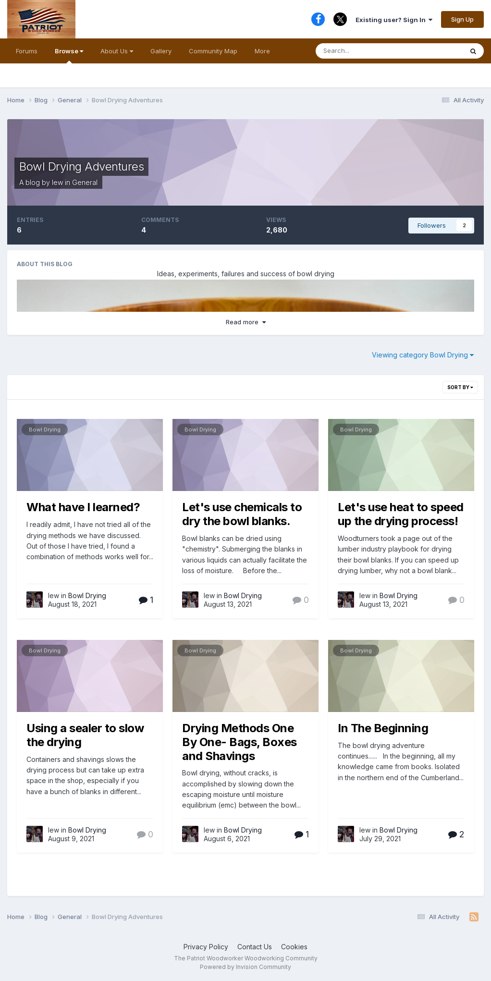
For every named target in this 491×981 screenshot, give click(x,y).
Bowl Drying (45, 429)
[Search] (366, 51)
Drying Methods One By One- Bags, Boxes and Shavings (239, 742)
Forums (26, 51)
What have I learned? (83, 507)
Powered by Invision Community (245, 966)
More (262, 51)
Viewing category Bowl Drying (423, 355)
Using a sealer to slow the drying (85, 735)
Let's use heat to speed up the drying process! (401, 514)
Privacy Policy (206, 947)
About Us (116, 51)
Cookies (294, 947)
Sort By (460, 387)
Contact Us (254, 947)
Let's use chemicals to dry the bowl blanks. (242, 514)
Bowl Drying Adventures (81, 166)
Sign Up (462, 19)
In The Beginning (383, 728)
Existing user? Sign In (394, 20)
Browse (69, 55)
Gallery (161, 51)
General (85, 182)
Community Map (213, 51)
